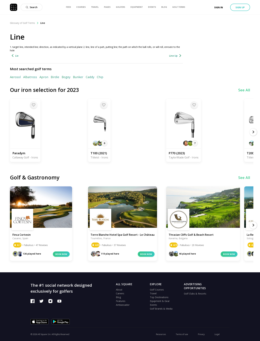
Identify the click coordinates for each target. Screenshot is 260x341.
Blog (118, 297)
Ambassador (123, 304)
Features (120, 301)
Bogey (66, 77)
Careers (120, 293)
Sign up (240, 7)
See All (244, 89)
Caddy (90, 77)
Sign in (218, 7)
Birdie (55, 77)
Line (42, 22)
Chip (100, 77)
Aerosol (15, 77)
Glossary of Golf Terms (24, 22)
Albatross (30, 77)
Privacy (201, 334)
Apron (43, 77)
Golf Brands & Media (161, 308)
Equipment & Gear (160, 301)
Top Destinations (159, 297)
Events (153, 304)
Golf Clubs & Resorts (195, 293)
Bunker (78, 77)
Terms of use (182, 334)
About (119, 289)
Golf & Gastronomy (34, 177)
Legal (217, 334)
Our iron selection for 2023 (44, 89)
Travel (153, 293)
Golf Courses (157, 289)
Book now (61, 254)
